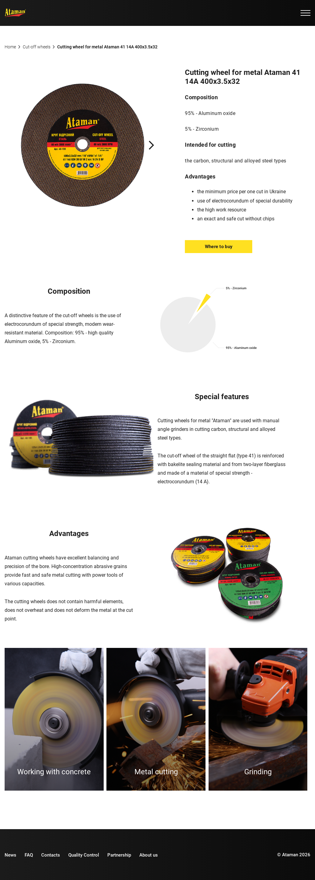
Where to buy (219, 246)
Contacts (50, 854)
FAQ (29, 854)
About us (148, 854)
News (10, 854)
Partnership (119, 854)
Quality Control (83, 854)
